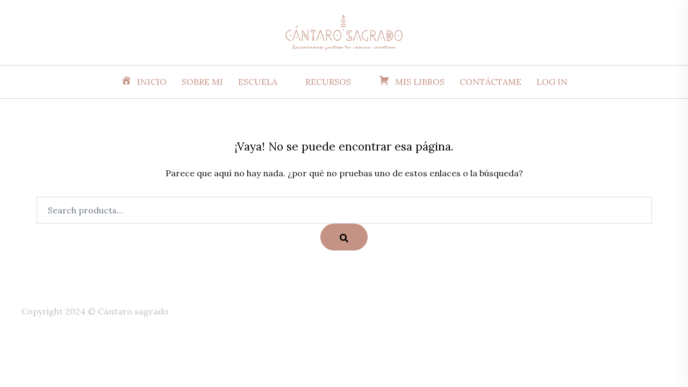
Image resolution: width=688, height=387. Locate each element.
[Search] (344, 237)
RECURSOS (328, 81)
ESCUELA (257, 81)
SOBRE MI (202, 81)
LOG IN (552, 81)
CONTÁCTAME (490, 81)
